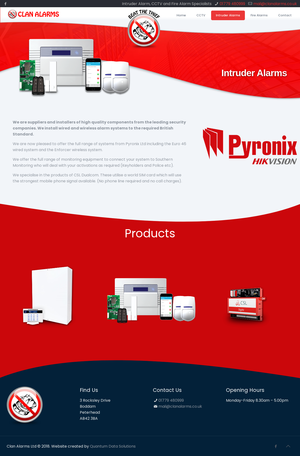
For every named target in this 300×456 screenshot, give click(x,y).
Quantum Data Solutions (113, 446)
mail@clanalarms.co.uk (275, 3)
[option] (50, 298)
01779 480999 (232, 3)
